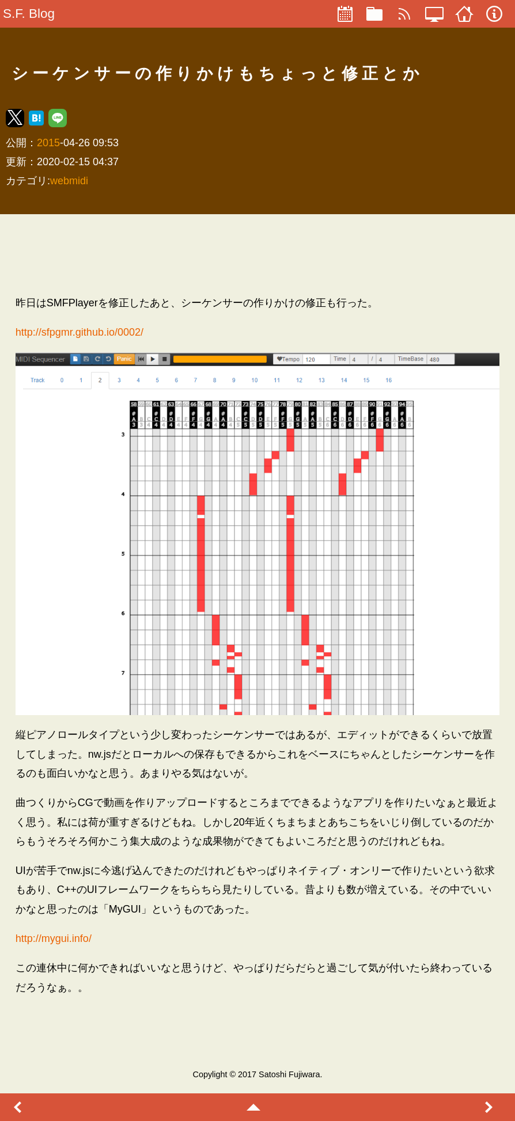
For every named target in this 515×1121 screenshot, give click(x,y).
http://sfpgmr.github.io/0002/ (79, 332)
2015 (48, 143)
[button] (15, 118)
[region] (257, 254)
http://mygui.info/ (54, 938)
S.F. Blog (29, 13)
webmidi (69, 181)
